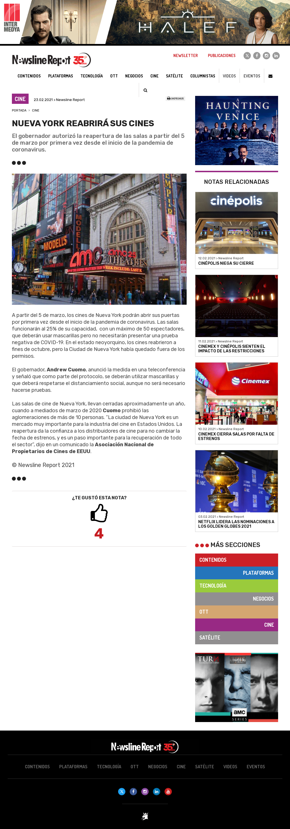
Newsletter (185, 55)
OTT (203, 612)
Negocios (263, 599)
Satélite (209, 637)
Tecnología (212, 585)
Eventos (252, 75)
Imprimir (175, 98)
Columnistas (202, 75)
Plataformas (258, 573)
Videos (229, 75)
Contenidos (213, 560)
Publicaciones (222, 55)
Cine (35, 110)
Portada (19, 110)
